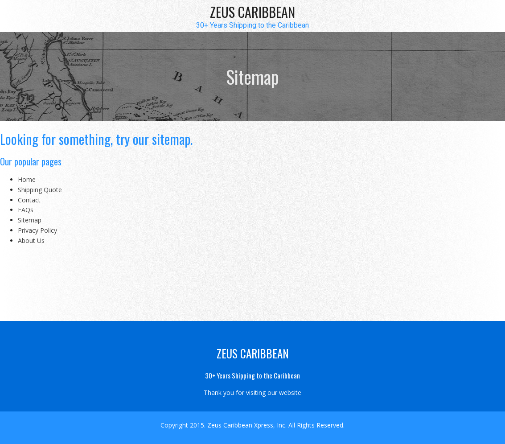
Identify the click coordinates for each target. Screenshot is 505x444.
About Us (31, 240)
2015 (197, 425)
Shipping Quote (40, 189)
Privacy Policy (37, 230)
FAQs (25, 210)
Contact (29, 200)
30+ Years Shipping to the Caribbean (252, 25)
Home (27, 179)
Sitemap (29, 220)
